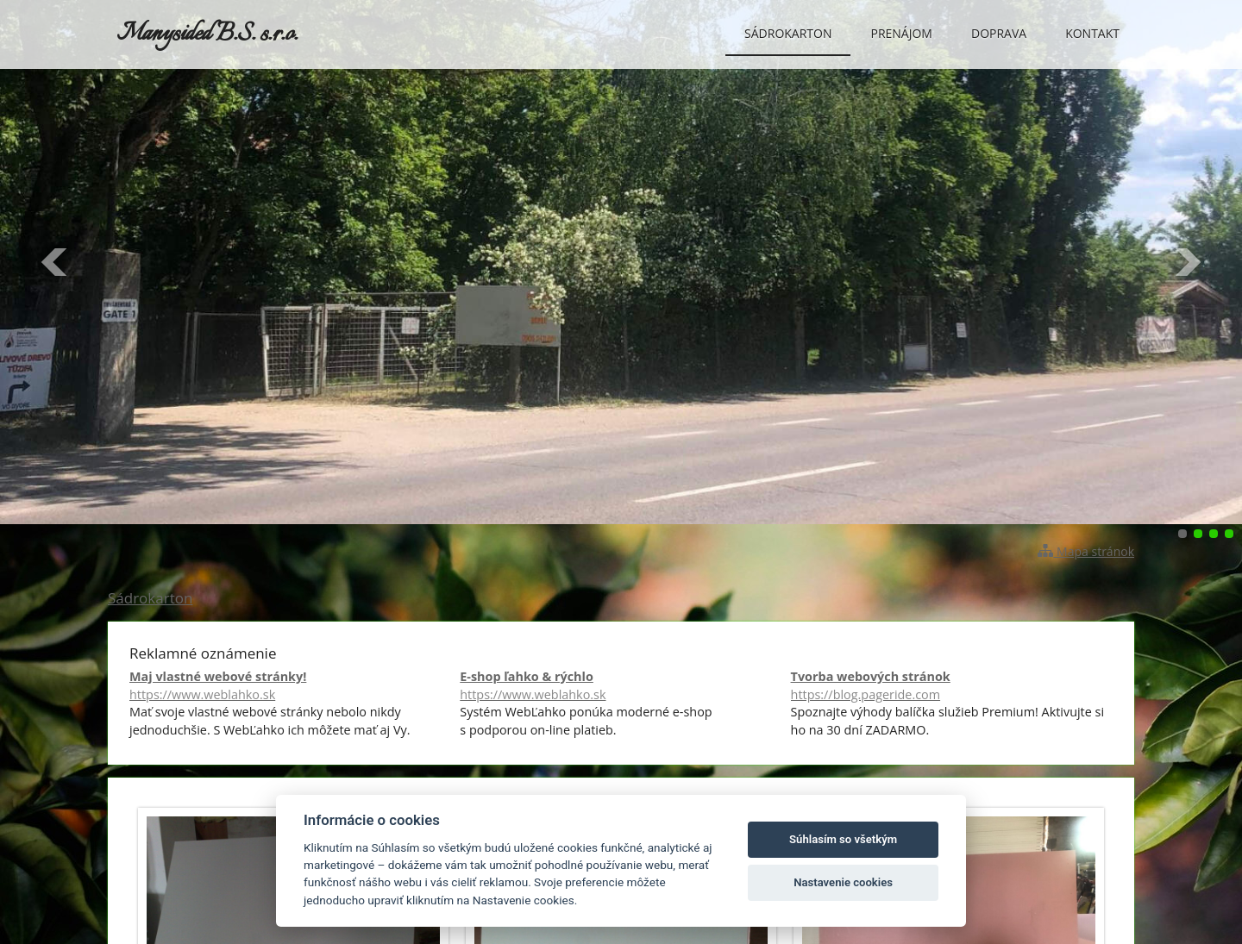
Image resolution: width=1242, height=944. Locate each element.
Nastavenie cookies (843, 882)
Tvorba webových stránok (952, 685)
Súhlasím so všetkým (843, 839)
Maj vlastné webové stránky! (290, 685)
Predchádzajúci (55, 262)
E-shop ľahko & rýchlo (620, 685)
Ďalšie (1186, 262)
